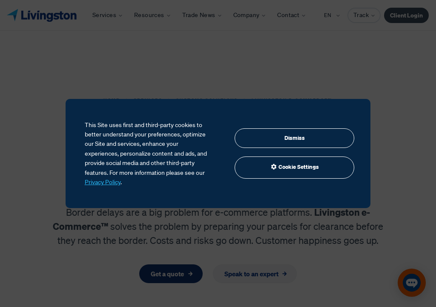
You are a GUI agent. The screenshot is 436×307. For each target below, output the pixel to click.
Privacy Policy (102, 182)
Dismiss (294, 138)
